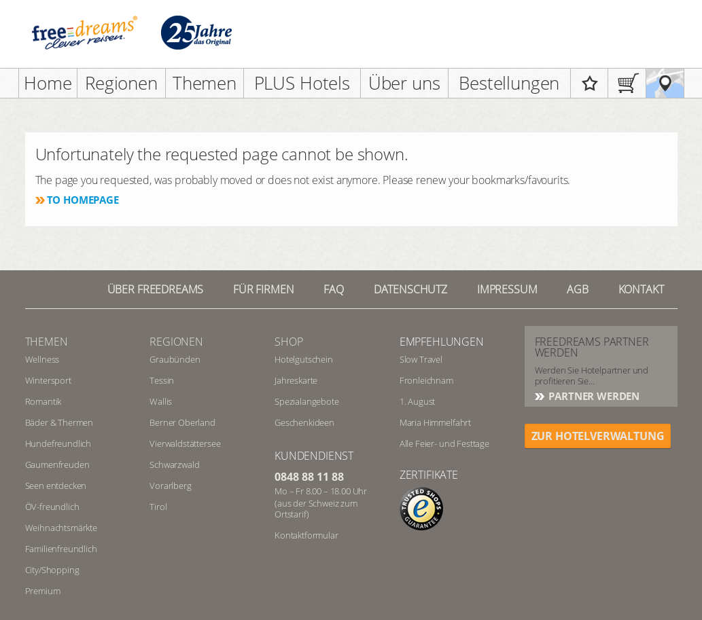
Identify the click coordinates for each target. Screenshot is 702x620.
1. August (418, 401)
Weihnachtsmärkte (61, 528)
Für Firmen (263, 289)
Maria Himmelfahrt (435, 422)
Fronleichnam (426, 380)
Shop (288, 341)
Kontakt (641, 289)
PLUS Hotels (302, 83)
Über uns (404, 83)
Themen (204, 83)
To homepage (83, 199)
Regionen (121, 83)
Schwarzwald (174, 464)
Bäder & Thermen (59, 422)
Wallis (161, 401)
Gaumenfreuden (57, 464)
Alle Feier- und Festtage (444, 443)
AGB (578, 289)
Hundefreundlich (58, 443)
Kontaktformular (306, 535)
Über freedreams (155, 289)
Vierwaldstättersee (185, 443)
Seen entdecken (56, 485)
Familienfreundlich (61, 549)
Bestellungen (509, 83)
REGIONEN (176, 341)
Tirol (158, 506)
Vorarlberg (170, 485)
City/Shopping (52, 570)
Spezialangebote (307, 401)
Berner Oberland (182, 422)
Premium (42, 591)
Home (47, 83)
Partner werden (593, 396)
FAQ (333, 289)
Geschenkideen (304, 422)
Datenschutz (410, 289)
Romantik (43, 401)
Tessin (162, 380)
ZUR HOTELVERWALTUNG (598, 435)
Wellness (42, 359)
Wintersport (48, 380)
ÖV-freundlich (52, 506)
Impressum (507, 289)
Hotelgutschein (304, 359)
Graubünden (175, 359)
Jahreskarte (296, 380)
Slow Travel (421, 359)
